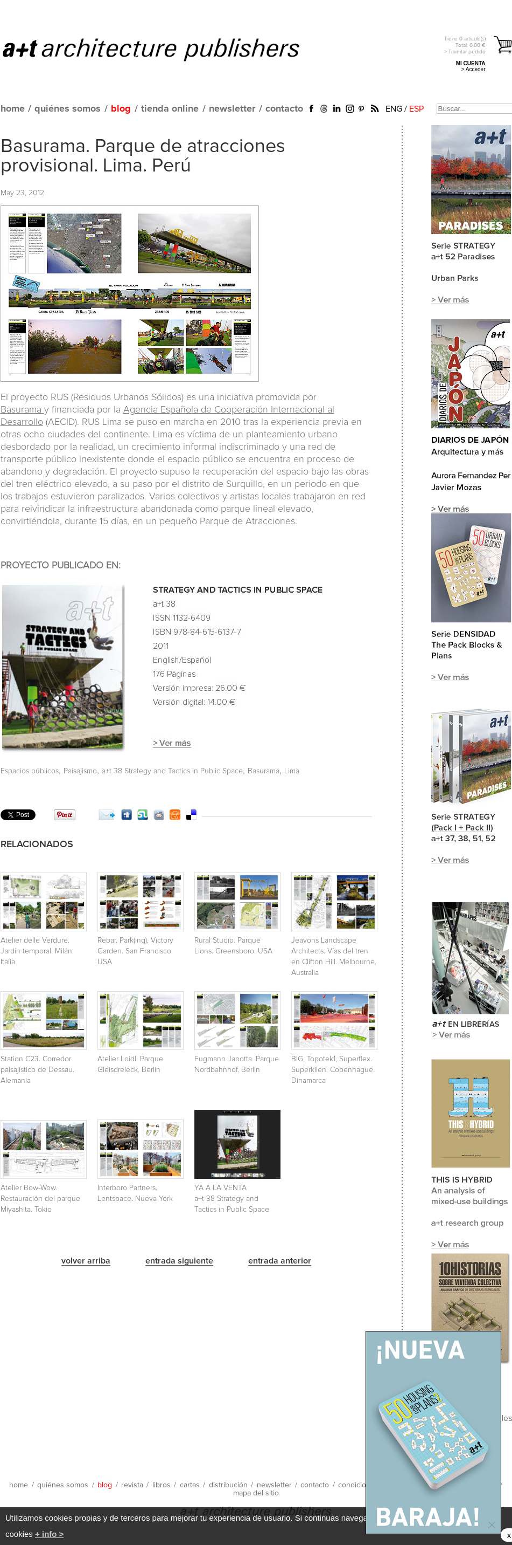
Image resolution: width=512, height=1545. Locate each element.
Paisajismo (80, 771)
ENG (393, 109)
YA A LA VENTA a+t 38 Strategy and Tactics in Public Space (231, 1198)
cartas (190, 1485)
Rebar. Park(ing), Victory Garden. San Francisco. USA (135, 951)
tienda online (170, 109)
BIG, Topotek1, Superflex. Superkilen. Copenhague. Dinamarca (333, 1069)
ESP (416, 109)
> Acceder (473, 69)
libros (161, 1485)
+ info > (49, 1534)
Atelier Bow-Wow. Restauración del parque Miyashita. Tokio (40, 1198)
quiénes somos (67, 109)
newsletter (232, 109)
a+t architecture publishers (164, 49)
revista (132, 1485)
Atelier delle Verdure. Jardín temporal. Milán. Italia (37, 951)
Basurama (22, 410)
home (13, 109)
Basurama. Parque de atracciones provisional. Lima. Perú (143, 156)
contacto (284, 109)
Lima (291, 771)
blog (121, 109)
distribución (228, 1485)
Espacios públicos (30, 771)
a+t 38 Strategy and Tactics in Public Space (172, 771)
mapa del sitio (256, 1493)
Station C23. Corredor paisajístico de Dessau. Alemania (37, 1069)
